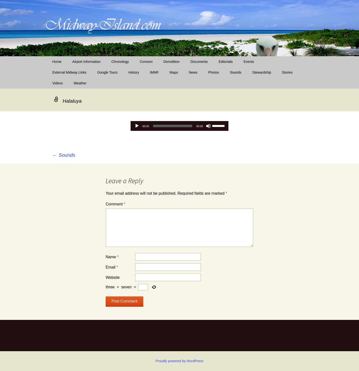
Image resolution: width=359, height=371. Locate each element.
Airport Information (86, 62)
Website (113, 277)
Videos (57, 83)
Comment (115, 204)
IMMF (154, 72)
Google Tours (107, 72)
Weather (80, 83)
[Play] (137, 126)
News (193, 72)
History (133, 72)
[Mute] (208, 126)
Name (112, 257)
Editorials (226, 62)
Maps (173, 72)
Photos (213, 72)
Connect (146, 62)
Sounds (235, 72)
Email (112, 267)
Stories (287, 72)
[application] (179, 126)
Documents (199, 62)
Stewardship (261, 72)
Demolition (171, 62)
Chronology (120, 62)
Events (249, 62)
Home (56, 62)
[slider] (172, 126)
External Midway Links (69, 72)
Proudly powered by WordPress (180, 361)
